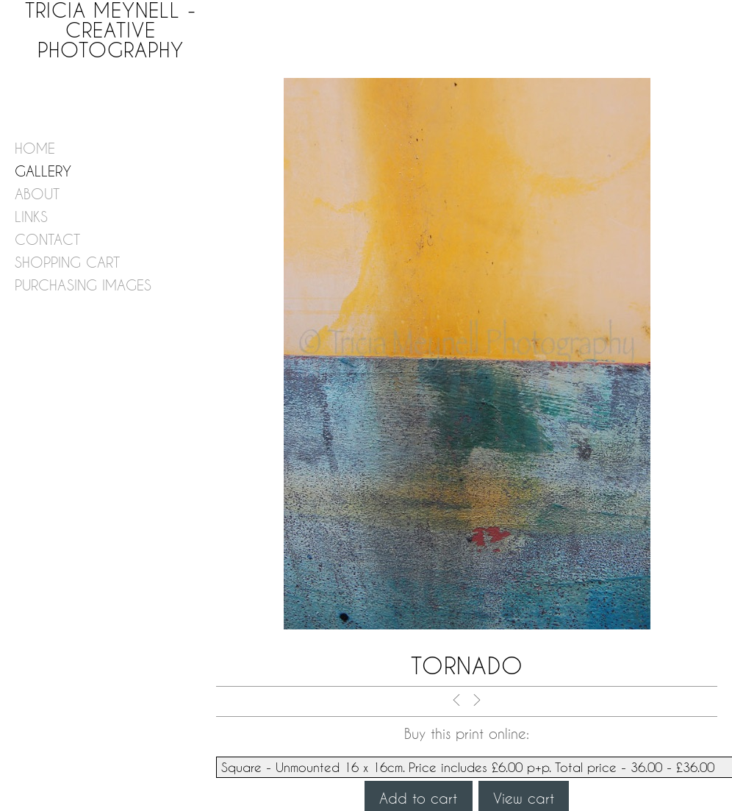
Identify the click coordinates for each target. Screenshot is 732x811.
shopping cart (67, 262)
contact (47, 239)
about (37, 193)
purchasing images (83, 284)
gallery (43, 170)
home (35, 148)
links (31, 216)
